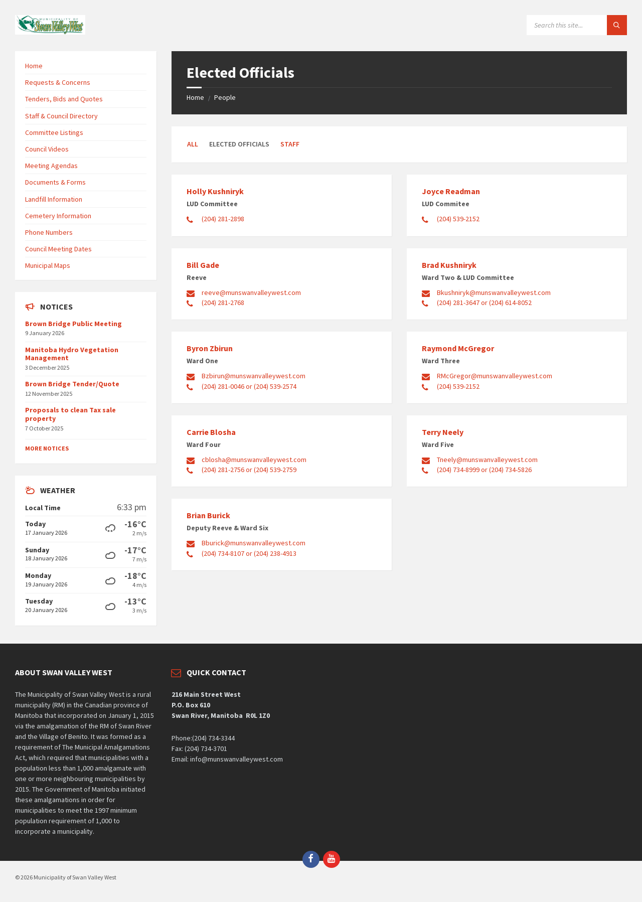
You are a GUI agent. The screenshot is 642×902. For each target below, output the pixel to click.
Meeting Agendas (51, 165)
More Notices (47, 448)
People (225, 97)
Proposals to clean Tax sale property (70, 414)
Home (195, 97)
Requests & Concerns (57, 82)
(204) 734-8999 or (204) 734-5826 (484, 469)
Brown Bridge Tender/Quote (72, 383)
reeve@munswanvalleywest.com (251, 292)
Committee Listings (54, 132)
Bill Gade (203, 265)
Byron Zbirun (210, 348)
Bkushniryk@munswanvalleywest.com (494, 292)
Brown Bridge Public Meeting (73, 323)
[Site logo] (50, 32)
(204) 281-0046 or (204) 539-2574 (249, 386)
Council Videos (47, 149)
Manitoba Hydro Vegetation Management (71, 354)
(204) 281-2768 (223, 302)
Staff (289, 143)
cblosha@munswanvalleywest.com (254, 459)
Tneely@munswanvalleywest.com (487, 459)
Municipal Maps (47, 265)
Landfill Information (53, 199)
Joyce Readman (451, 191)
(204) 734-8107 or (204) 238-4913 (249, 553)
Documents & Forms (55, 182)
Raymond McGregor (458, 348)
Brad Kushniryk (449, 265)
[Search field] (577, 25)
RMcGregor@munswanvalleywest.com (494, 375)
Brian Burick (208, 515)
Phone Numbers (49, 232)
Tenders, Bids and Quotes (64, 98)
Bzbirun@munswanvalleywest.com (253, 375)
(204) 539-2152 (458, 218)
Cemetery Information (58, 215)
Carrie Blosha (211, 432)
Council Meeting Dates (58, 248)
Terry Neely (442, 432)
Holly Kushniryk (215, 191)
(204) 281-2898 (223, 218)
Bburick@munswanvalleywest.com (253, 542)
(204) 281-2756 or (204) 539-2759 (249, 469)
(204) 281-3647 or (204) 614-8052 (484, 302)
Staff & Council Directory (61, 115)
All (192, 143)
